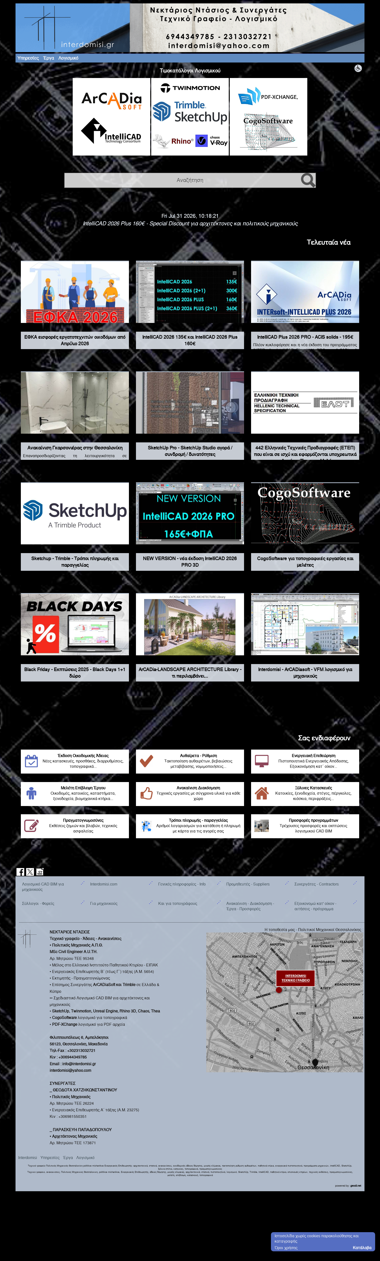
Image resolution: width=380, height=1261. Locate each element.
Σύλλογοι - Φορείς (38, 903)
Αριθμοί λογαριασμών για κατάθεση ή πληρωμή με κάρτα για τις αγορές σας (190, 826)
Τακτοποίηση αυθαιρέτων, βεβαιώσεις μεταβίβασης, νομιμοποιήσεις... (190, 761)
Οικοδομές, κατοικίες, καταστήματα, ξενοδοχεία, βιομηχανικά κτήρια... (75, 793)
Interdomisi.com (103, 884)
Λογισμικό (68, 58)
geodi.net (355, 1185)
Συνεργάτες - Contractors (316, 884)
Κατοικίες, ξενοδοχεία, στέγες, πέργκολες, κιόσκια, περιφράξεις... (305, 793)
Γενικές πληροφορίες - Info (182, 884)
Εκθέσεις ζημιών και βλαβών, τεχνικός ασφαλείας (75, 826)
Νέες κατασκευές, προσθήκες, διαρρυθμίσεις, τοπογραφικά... (75, 761)
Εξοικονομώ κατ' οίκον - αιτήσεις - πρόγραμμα (315, 906)
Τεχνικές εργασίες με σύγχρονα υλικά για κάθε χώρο (190, 793)
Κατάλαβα (362, 1247)
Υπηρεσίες (28, 58)
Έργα (48, 58)
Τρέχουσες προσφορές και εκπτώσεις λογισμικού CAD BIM (305, 826)
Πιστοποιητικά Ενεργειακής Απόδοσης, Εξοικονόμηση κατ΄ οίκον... (305, 761)
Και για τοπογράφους (177, 903)
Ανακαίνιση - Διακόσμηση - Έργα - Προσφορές (250, 906)
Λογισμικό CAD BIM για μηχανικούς (43, 887)
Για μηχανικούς (104, 903)
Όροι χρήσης (286, 1247)
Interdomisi (27, 1157)
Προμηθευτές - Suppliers (248, 884)
